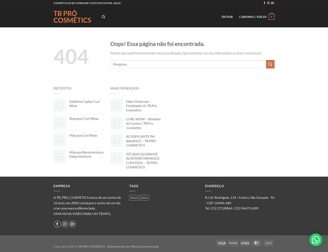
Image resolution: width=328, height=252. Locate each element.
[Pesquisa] (103, 17)
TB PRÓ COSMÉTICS (72, 17)
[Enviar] (270, 64)
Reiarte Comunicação (145, 246)
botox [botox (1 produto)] (144, 197)
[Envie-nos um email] (272, 3)
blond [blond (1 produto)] (134, 197)
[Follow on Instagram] (268, 3)
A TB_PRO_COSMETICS (71, 197)
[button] (315, 239)
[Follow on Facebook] (264, 3)
